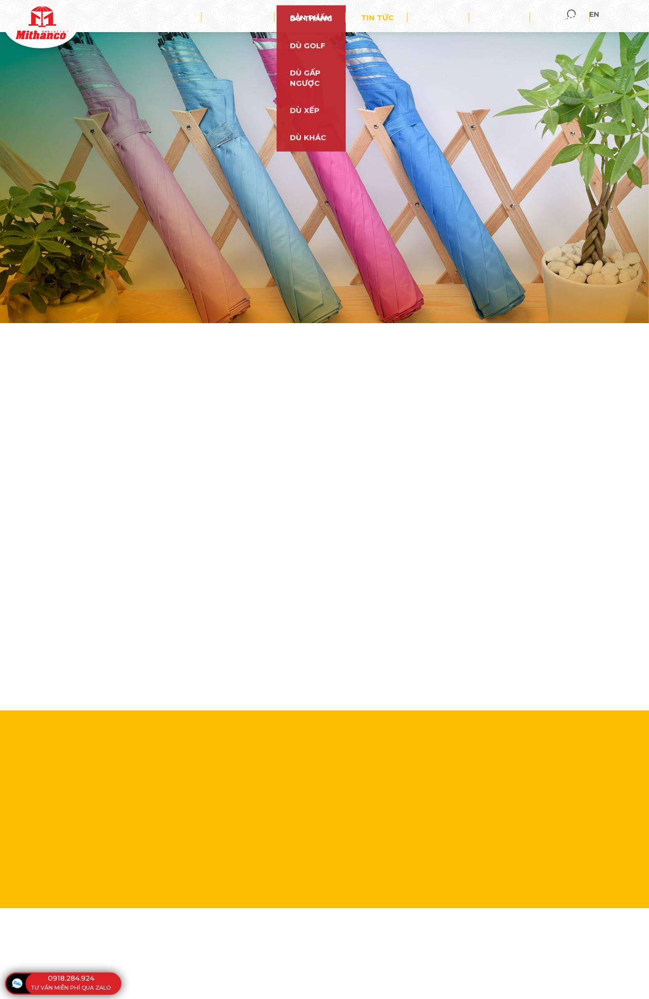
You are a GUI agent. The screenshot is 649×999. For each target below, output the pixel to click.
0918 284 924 (332, 299)
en (634, 16)
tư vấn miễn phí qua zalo (71, 987)
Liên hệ (568, 16)
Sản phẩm (372, 16)
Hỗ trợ (521, 16)
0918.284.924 (71, 978)
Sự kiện (348, 334)
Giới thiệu (314, 16)
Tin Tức (302, 334)
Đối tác (473, 16)
